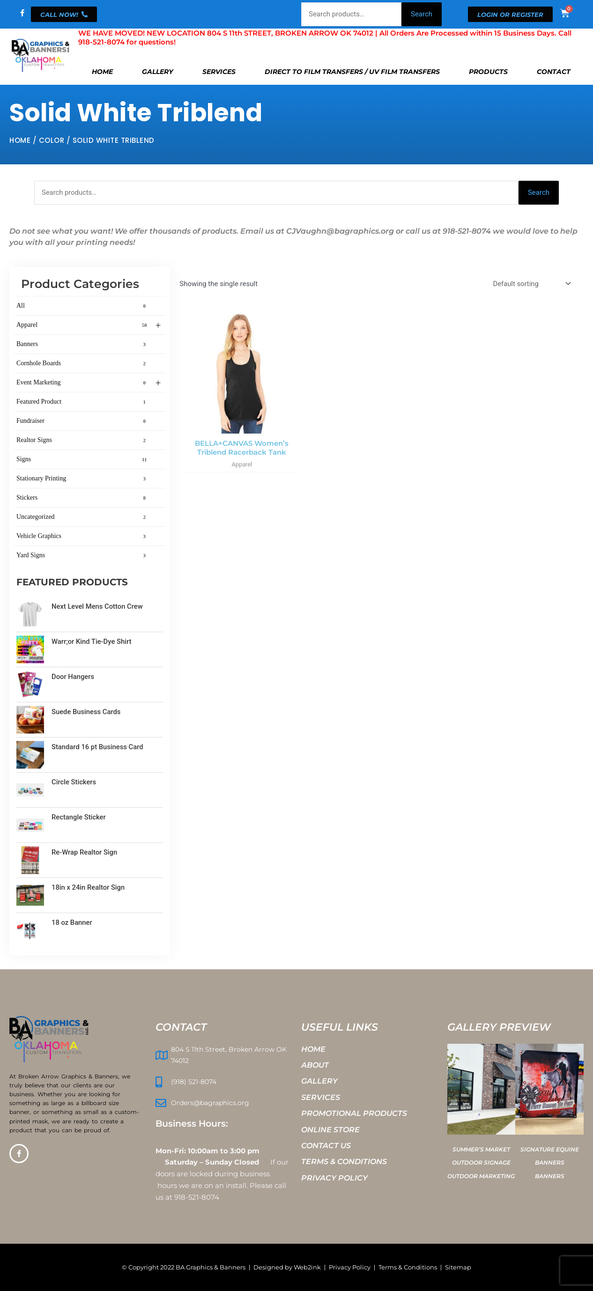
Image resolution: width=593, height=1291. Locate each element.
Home (102, 71)
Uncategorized (82, 517)
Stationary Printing (82, 479)
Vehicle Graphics (82, 536)
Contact (554, 71)
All (82, 306)
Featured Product (82, 402)
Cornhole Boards (82, 364)
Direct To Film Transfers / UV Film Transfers (352, 71)
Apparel (88, 326)
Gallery (157, 71)
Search (421, 14)
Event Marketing (88, 383)
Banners (82, 344)
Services (219, 71)
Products (488, 71)
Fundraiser (82, 421)
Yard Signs (82, 556)
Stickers (82, 498)
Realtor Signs (82, 440)
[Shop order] (530, 284)
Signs (82, 460)
